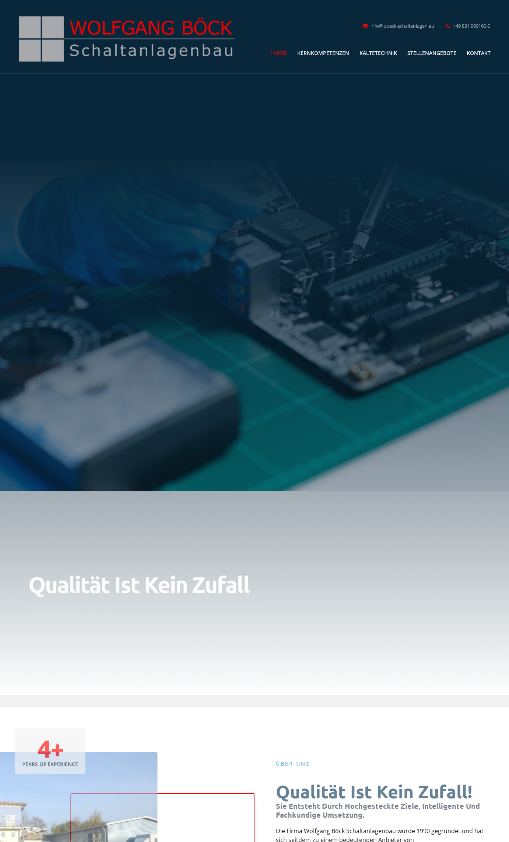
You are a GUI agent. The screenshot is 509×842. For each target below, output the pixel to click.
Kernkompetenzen (323, 52)
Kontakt (479, 52)
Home (279, 52)
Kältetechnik (378, 52)
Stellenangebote (431, 52)
